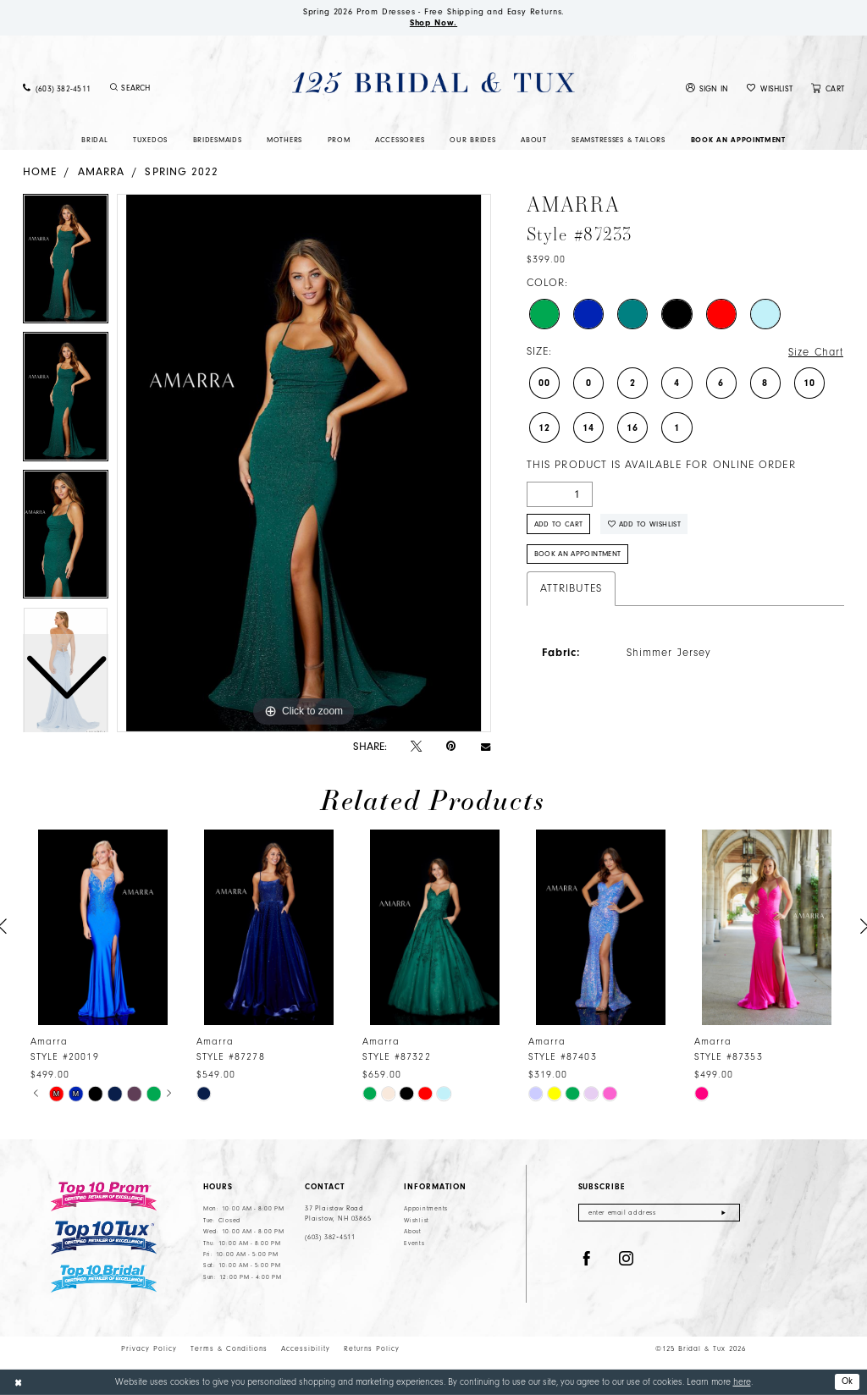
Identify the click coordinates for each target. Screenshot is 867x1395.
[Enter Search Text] (174, 88)
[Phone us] (57, 88)
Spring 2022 (181, 171)
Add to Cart (558, 524)
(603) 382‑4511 (330, 1237)
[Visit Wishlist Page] (769, 88)
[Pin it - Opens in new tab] (450, 746)
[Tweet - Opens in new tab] (416, 746)
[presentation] (103, 927)
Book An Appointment (577, 553)
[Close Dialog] (18, 1382)
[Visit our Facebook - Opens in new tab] (586, 1259)
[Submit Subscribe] (723, 1212)
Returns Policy (372, 1348)
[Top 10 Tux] (104, 1238)
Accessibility (305, 1348)
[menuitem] (57, 88)
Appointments (426, 1208)
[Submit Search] (113, 88)
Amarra (101, 171)
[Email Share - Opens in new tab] (485, 746)
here (742, 1381)
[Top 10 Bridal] (104, 1279)
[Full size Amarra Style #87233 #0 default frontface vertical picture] (304, 463)
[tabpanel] (304, 463)
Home (40, 171)
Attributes (571, 588)
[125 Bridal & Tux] (433, 82)
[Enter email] (659, 1212)
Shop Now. (433, 23)
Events (414, 1243)
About (413, 1231)
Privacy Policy (149, 1348)
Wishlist (416, 1220)
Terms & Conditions (229, 1348)
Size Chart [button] (815, 352)
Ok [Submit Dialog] (847, 1381)
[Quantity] (560, 494)
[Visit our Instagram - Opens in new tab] (626, 1259)
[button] (707, 88)
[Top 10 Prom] (104, 1196)
